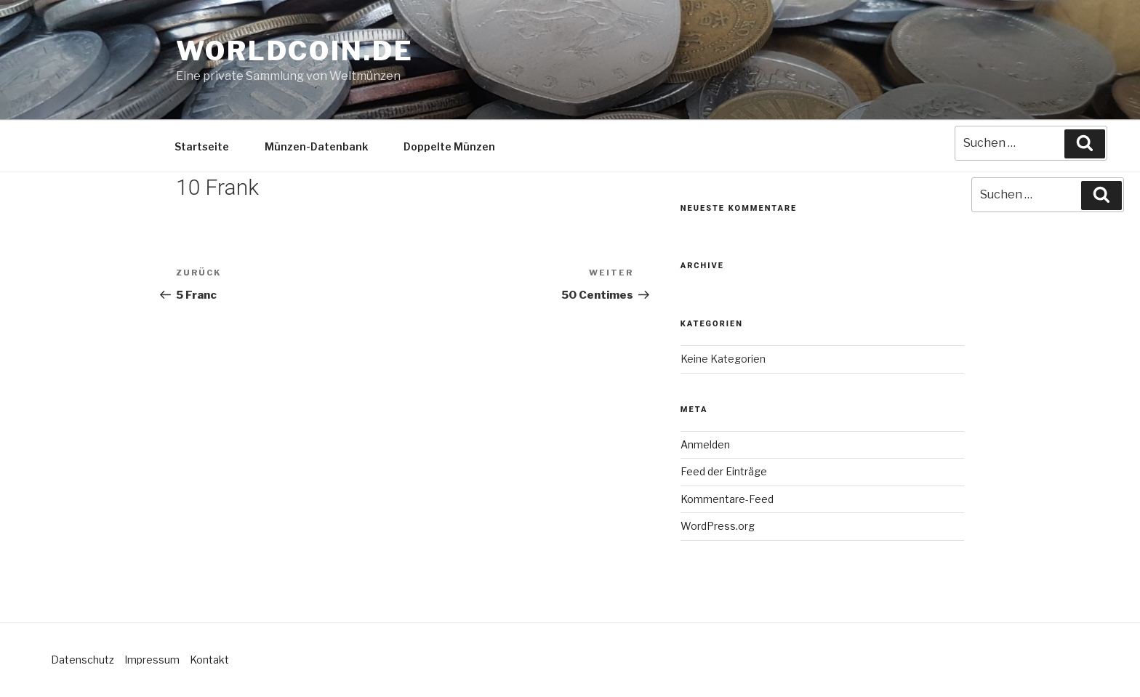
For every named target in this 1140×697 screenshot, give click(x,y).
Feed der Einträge (724, 471)
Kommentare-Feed (727, 499)
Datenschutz (82, 659)
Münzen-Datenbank (316, 146)
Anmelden (705, 444)
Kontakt (209, 659)
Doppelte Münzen (449, 146)
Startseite (201, 146)
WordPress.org (718, 526)
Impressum (152, 659)
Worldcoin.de (295, 51)
